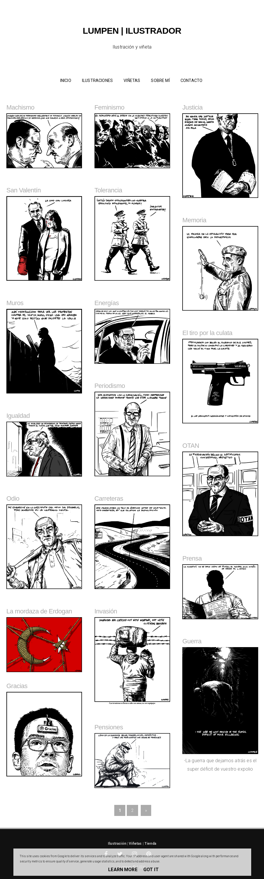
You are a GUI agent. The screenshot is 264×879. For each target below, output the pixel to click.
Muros (15, 303)
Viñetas (132, 80)
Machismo (20, 107)
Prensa (192, 558)
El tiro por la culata (207, 332)
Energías (106, 303)
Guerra (191, 641)
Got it (151, 869)
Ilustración (117, 844)
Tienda (150, 844)
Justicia (192, 107)
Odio (12, 498)
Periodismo (109, 385)
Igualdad (18, 415)
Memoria (194, 220)
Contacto (191, 80)
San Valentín (23, 190)
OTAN (190, 445)
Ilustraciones (97, 80)
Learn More (123, 869)
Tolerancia (108, 190)
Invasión (105, 611)
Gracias (16, 686)
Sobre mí (160, 80)
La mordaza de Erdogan (39, 611)
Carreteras (108, 498)
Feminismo (109, 107)
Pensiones (108, 727)
